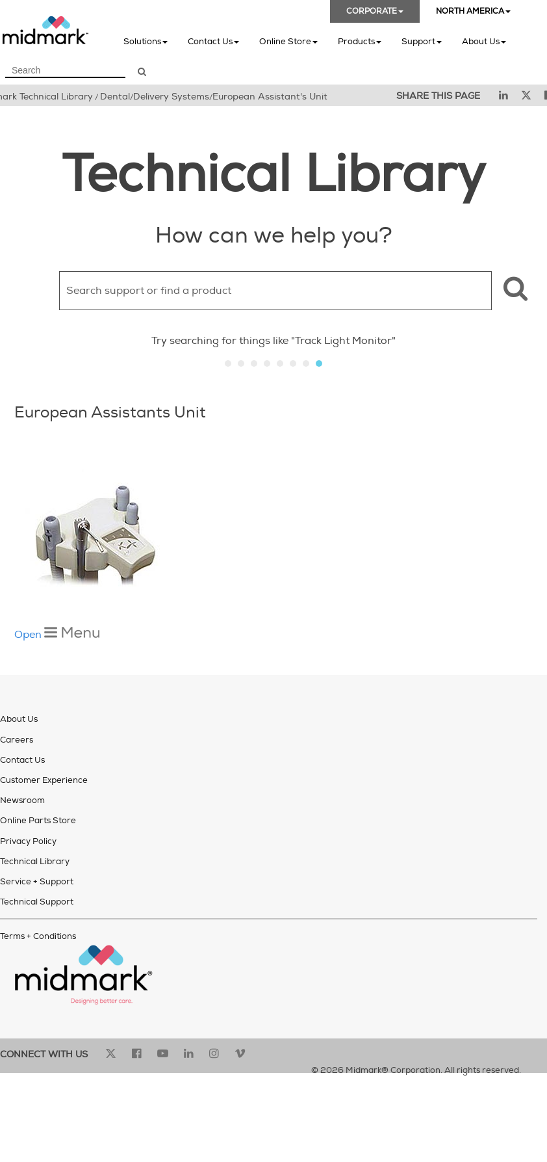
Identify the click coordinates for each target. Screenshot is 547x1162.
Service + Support (36, 882)
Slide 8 (319, 363)
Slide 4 (267, 363)
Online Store (288, 41)
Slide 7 (306, 363)
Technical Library (35, 861)
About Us (484, 41)
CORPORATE (374, 11)
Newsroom (22, 800)
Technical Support (36, 902)
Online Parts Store (38, 820)
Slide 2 (241, 363)
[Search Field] (65, 71)
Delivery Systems (171, 96)
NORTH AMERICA (473, 11)
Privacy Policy (28, 841)
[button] (514, 290)
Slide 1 (228, 363)
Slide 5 (280, 363)
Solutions (145, 41)
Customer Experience (44, 780)
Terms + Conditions (38, 936)
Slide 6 (293, 363)
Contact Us (213, 41)
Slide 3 (254, 363)
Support (421, 41)
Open (56, 634)
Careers (16, 740)
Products (359, 41)
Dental (115, 96)
